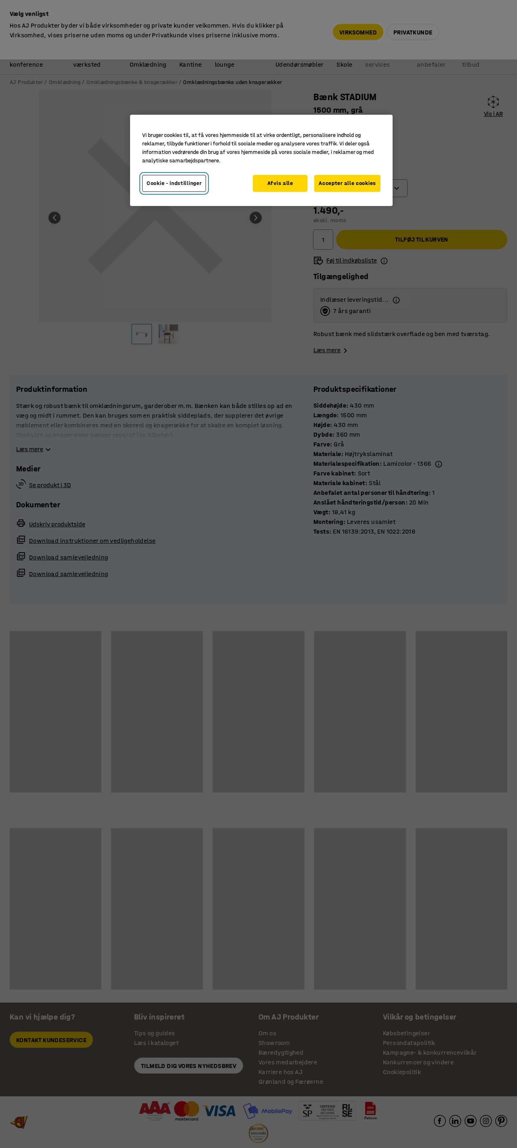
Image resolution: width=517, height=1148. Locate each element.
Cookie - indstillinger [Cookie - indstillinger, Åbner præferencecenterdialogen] (174, 183)
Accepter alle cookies (347, 183)
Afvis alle (280, 183)
